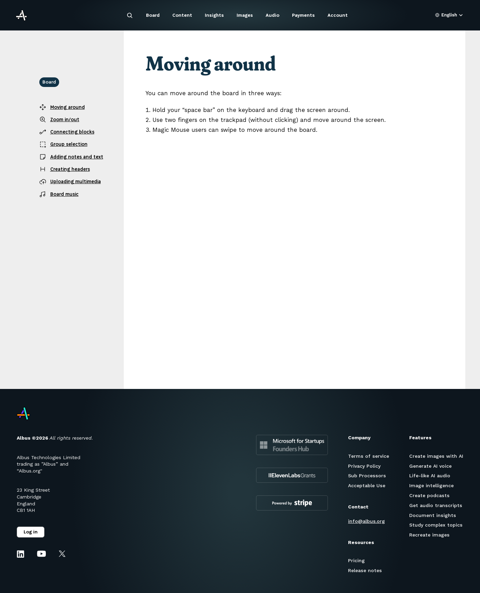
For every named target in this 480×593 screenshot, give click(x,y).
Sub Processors (367, 475)
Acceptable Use (366, 485)
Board (153, 15)
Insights (214, 15)
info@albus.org (366, 521)
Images (245, 15)
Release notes (365, 570)
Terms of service (368, 456)
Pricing (356, 560)
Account (338, 15)
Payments (303, 15)
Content (182, 15)
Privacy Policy (364, 466)
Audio (272, 15)
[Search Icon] (130, 15)
